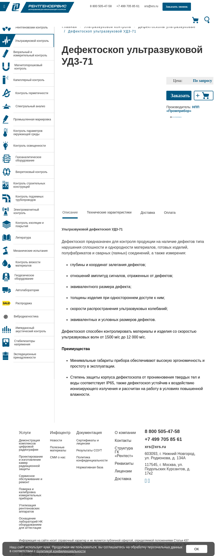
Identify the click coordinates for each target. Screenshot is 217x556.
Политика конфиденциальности (92, 458)
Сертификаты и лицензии (87, 441)
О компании (125, 433)
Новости (56, 440)
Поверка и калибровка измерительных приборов (30, 493)
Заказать (180, 95)
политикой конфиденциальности (61, 551)
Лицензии (123, 471)
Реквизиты (124, 463)
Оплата (169, 212)
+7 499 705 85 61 (127, 6)
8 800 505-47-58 (100, 6)
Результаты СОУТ (89, 450)
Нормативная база (89, 467)
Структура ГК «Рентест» (124, 452)
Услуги (25, 433)
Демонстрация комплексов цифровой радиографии (29, 444)
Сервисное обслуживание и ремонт (30, 479)
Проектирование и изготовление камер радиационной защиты (31, 463)
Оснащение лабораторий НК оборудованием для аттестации (31, 523)
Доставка (148, 212)
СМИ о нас (57, 457)
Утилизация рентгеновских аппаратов (29, 508)
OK (196, 549)
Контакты (123, 440)
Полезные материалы (58, 448)
